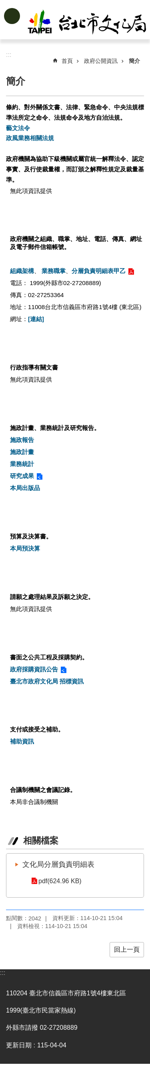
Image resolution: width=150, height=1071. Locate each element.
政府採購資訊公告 (34, 669)
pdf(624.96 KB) (60, 881)
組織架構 (22, 270)
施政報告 (22, 439)
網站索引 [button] (12, 16)
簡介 (134, 61)
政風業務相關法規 (30, 138)
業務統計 (22, 463)
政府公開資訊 (101, 61)
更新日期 (19, 1045)
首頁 (67, 61)
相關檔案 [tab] (40, 841)
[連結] (36, 318)
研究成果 (22, 475)
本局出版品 (25, 487)
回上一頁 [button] (127, 949)
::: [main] (8, 54)
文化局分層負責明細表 (58, 864)
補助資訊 (22, 741)
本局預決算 (25, 548)
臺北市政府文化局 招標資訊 (47, 681)
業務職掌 (54, 270)
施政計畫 (22, 451)
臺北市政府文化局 (87, 23)
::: (2, 972)
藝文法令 (18, 128)
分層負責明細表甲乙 (99, 270)
